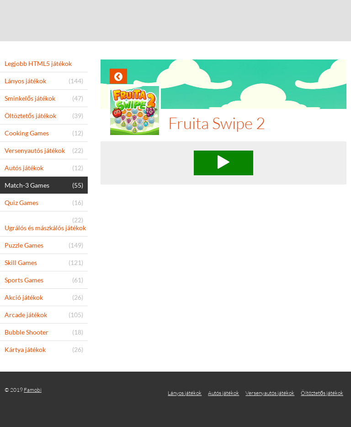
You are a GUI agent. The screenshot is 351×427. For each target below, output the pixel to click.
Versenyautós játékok (269, 392)
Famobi (33, 389)
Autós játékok (223, 392)
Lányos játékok (185, 392)
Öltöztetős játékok (322, 392)
